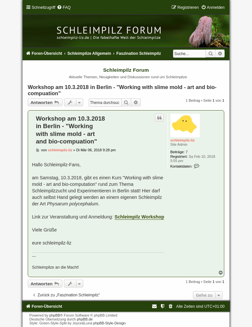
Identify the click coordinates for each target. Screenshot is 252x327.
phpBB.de (84, 319)
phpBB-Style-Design (109, 323)
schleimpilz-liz (182, 140)
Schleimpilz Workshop (139, 216)
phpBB (54, 315)
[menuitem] (64, 7)
